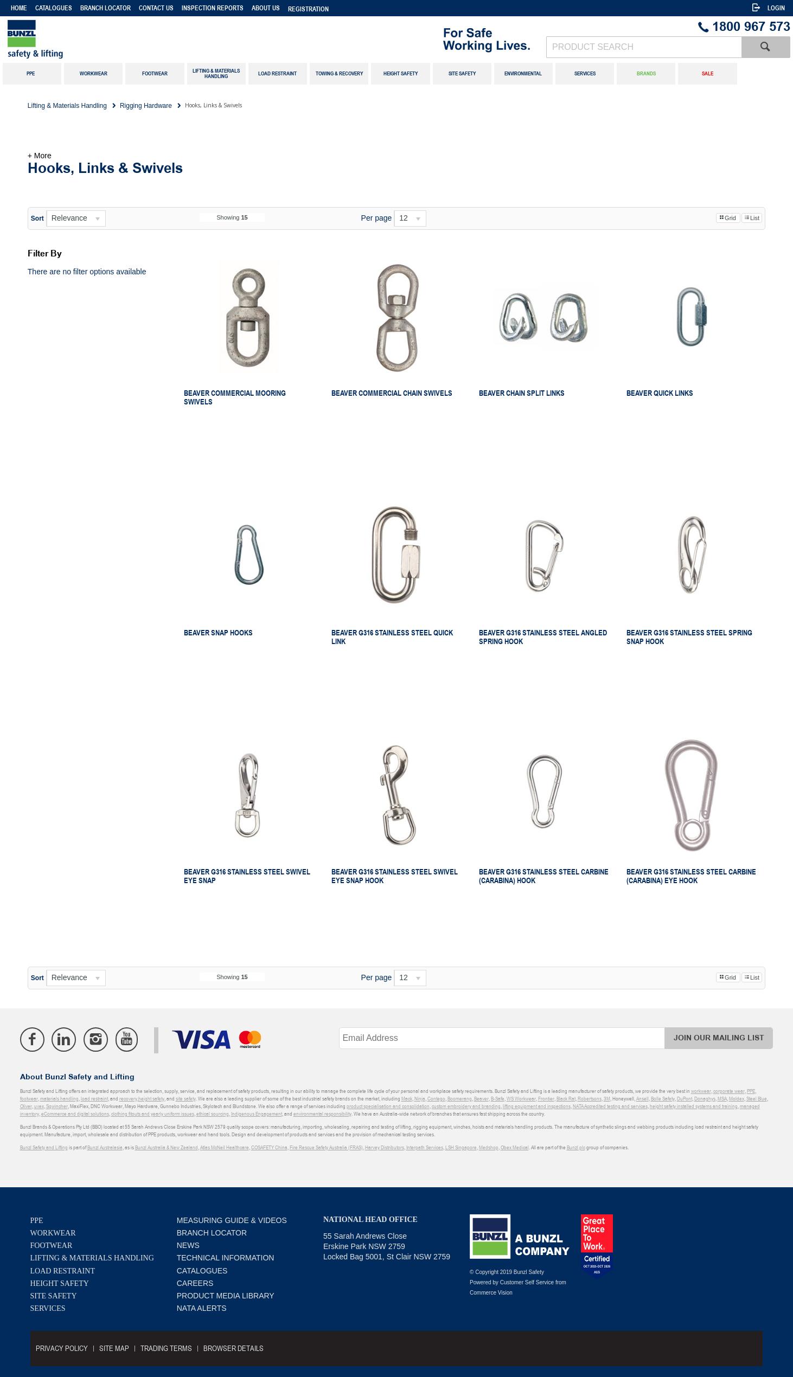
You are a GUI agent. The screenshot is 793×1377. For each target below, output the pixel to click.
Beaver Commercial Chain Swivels (391, 393)
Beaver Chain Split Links (522, 393)
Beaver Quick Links (659, 393)
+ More (40, 155)
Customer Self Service (527, 1282)
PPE (36, 1221)
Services (48, 1308)
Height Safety (59, 1283)
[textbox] (643, 47)
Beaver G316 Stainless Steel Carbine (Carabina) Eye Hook (691, 876)
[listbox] (76, 218)
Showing (232, 217)
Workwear (53, 1233)
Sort (37, 218)
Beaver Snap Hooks (218, 632)
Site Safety (53, 1296)
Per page (376, 218)
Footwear (51, 1245)
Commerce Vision (491, 1293)
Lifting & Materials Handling (92, 1258)
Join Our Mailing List (719, 1038)
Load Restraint (62, 1271)
